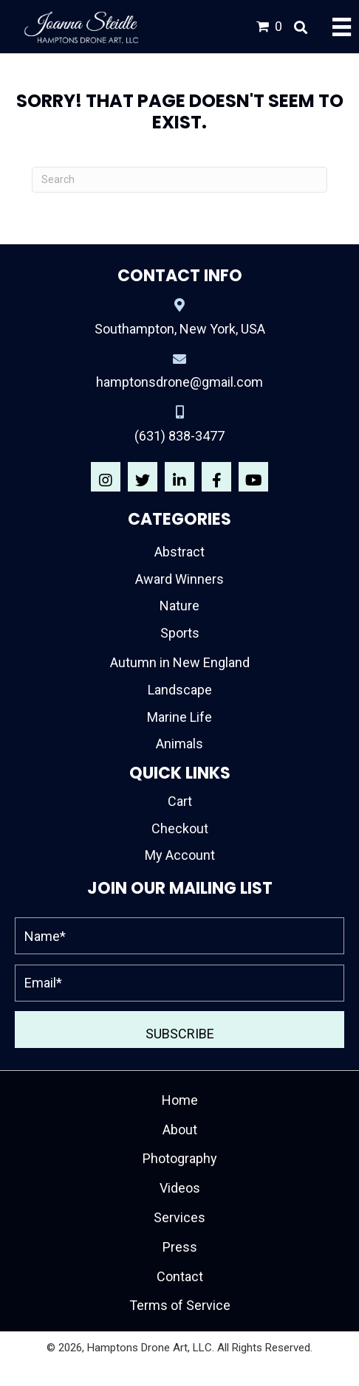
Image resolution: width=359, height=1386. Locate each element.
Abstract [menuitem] (179, 551)
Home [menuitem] (180, 1100)
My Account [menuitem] (180, 855)
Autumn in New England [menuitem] (180, 662)
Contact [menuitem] (180, 1276)
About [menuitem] (180, 1129)
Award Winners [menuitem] (179, 579)
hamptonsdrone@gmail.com (179, 382)
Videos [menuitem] (180, 1188)
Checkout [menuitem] (179, 828)
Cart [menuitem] (180, 801)
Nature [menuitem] (179, 605)
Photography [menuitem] (180, 1158)
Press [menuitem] (180, 1247)
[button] (105, 477)
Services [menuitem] (179, 1217)
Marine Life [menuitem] (179, 717)
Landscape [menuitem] (180, 689)
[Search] (179, 180)
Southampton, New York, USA (180, 329)
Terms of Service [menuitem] (179, 1305)
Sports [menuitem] (179, 633)
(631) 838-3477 (179, 436)
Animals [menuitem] (179, 743)
